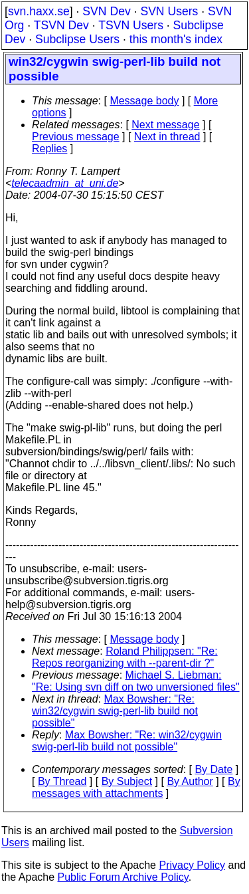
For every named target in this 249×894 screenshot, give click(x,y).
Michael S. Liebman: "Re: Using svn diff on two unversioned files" (136, 681)
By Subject (127, 781)
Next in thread (167, 136)
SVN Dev (106, 11)
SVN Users (169, 11)
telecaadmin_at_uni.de (64, 183)
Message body (144, 100)
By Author (189, 781)
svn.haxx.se (39, 11)
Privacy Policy (192, 865)
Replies (49, 148)
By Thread (62, 781)
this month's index (175, 39)
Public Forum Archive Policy (123, 877)
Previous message (76, 136)
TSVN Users (130, 25)
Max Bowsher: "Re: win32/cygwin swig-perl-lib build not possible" (115, 710)
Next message (165, 124)
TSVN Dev (61, 25)
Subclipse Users (77, 39)
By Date (213, 769)
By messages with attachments (136, 787)
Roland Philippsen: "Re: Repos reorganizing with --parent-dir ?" (125, 657)
